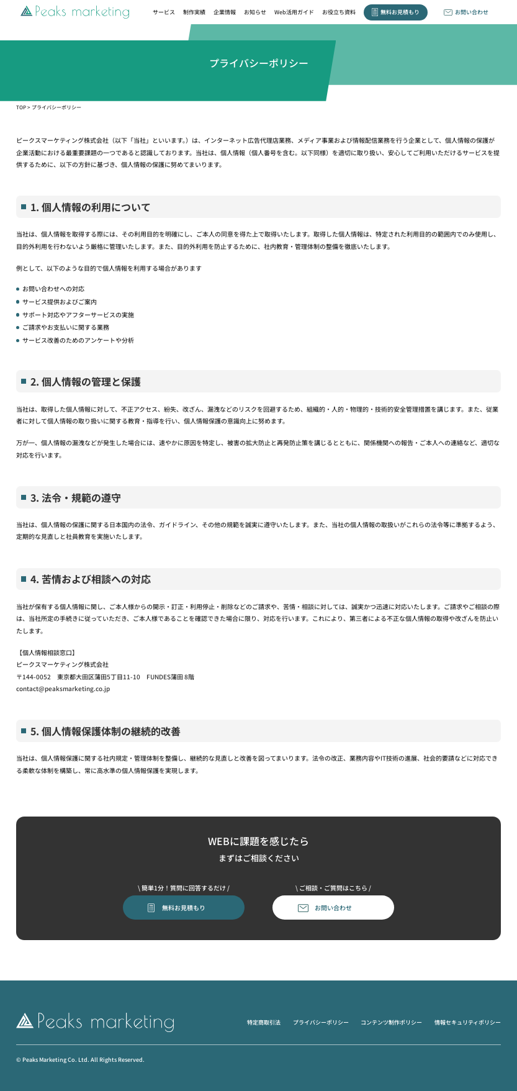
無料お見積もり (400, 11)
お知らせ (255, 11)
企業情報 (225, 11)
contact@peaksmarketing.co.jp (63, 688)
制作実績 (194, 11)
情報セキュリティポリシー (467, 1022)
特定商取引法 (264, 1022)
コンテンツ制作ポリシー (391, 1022)
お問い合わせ (471, 11)
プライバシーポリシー (321, 1022)
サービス (164, 11)
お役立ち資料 (339, 11)
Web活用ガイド (294, 11)
